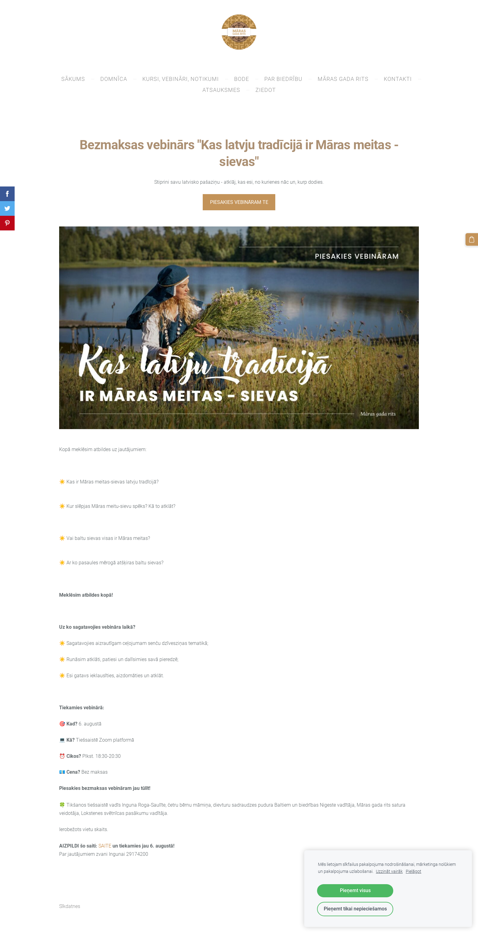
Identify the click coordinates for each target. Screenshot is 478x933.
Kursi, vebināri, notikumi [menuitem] (180, 81)
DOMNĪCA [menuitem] (113, 81)
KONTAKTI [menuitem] (398, 81)
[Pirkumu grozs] (472, 239)
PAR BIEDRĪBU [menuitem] (283, 81)
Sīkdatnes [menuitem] (69, 908)
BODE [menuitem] (241, 81)
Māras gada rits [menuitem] (343, 81)
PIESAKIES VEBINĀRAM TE (239, 204)
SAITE (104, 848)
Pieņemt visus (355, 890)
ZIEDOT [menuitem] (265, 92)
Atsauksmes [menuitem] (221, 92)
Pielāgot (413, 871)
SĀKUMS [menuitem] (73, 81)
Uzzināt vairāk (389, 871)
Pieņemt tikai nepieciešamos (355, 909)
